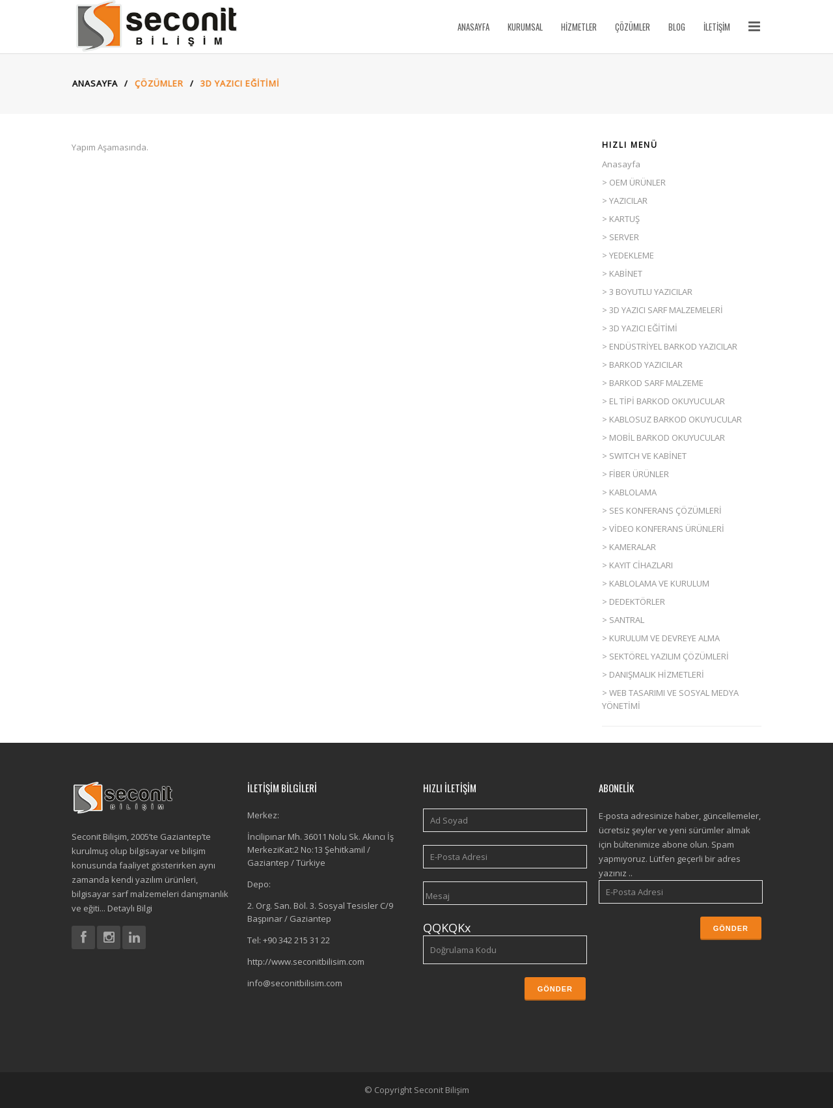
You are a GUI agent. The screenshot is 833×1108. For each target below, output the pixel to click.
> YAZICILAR (625, 200)
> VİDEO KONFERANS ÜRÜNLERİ (663, 528)
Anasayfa (90, 83)
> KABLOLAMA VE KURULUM (655, 583)
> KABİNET (622, 273)
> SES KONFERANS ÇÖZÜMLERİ (662, 510)
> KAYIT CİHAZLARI (637, 565)
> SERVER (620, 237)
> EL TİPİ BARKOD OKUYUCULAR (663, 401)
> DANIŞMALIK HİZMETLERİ (653, 674)
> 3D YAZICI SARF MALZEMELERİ (662, 310)
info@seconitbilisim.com (294, 983)
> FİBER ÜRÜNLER (635, 474)
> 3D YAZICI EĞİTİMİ (639, 328)
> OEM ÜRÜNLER (634, 182)
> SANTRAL (623, 620)
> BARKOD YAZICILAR (642, 364)
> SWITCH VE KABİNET (644, 456)
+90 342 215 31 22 (296, 940)
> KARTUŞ (621, 219)
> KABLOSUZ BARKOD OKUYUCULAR (672, 419)
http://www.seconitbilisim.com (305, 961)
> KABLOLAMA (629, 492)
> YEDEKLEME (628, 255)
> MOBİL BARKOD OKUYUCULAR (663, 437)
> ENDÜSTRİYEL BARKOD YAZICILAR (669, 346)
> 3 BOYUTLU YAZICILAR (647, 292)
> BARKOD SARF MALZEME (652, 383)
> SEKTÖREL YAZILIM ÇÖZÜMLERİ (665, 656)
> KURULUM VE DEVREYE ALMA (661, 638)
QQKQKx (447, 927)
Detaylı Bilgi (128, 908)
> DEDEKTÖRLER (633, 601)
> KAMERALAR (629, 547)
